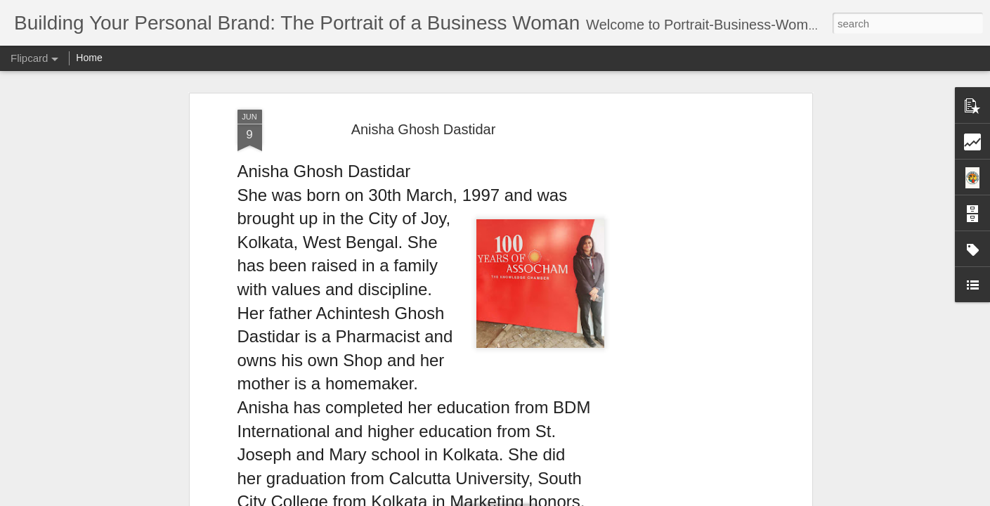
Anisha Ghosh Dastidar (423, 129)
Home (89, 57)
